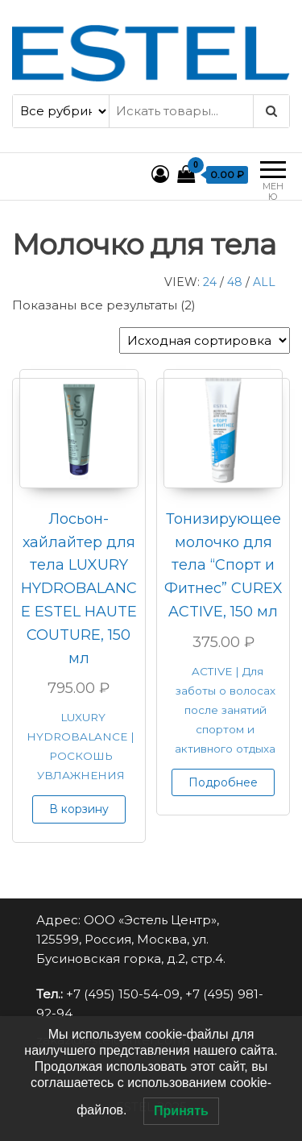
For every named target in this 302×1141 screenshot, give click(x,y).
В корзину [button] (79, 809)
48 (234, 282)
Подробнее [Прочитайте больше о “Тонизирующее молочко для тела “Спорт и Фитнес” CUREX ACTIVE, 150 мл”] (223, 782)
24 (210, 282)
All (264, 282)
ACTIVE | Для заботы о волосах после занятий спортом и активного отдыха (225, 710)
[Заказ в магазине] (204, 340)
